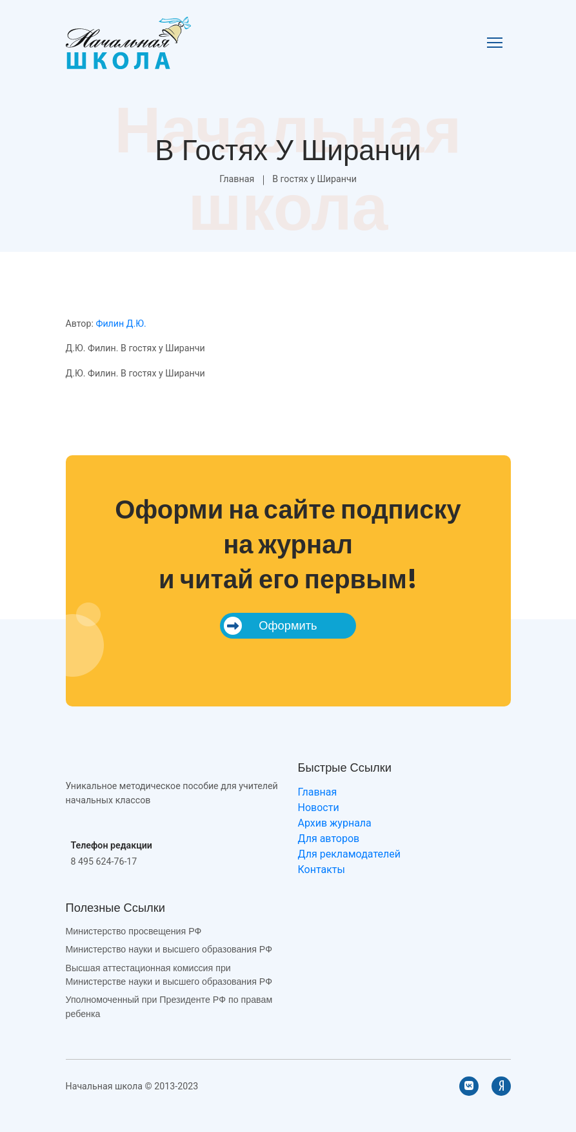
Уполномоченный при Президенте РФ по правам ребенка (169, 1006)
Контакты (321, 869)
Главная (236, 179)
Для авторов (329, 838)
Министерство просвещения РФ (134, 931)
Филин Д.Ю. (120, 323)
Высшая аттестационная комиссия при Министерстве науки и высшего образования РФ (169, 975)
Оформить (270, 626)
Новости (318, 807)
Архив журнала (335, 823)
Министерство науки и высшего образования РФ (169, 949)
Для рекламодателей (349, 854)
